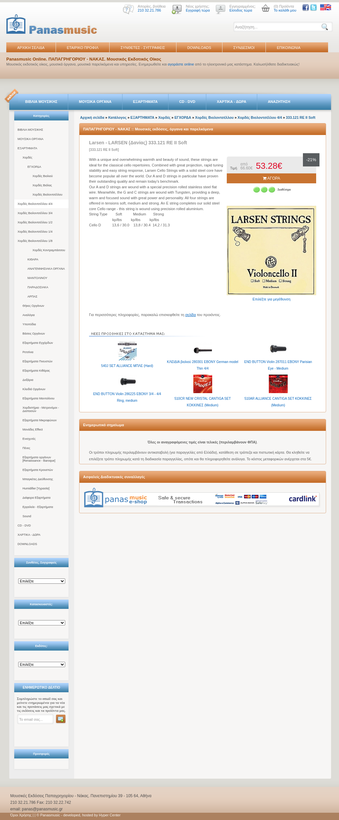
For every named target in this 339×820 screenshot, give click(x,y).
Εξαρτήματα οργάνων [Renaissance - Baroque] (39, 459)
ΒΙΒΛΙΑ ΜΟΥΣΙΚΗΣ (41, 102)
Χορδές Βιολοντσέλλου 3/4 (35, 213)
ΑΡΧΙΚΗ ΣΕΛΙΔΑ (31, 48)
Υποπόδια (29, 324)
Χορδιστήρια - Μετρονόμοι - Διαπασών (41, 409)
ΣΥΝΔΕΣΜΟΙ (244, 48)
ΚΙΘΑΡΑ (32, 259)
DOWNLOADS (199, 48)
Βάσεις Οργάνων (34, 333)
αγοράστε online (181, 64)
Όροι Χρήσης (20, 815)
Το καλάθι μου (285, 10)
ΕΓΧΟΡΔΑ (34, 166)
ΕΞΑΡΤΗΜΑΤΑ (145, 102)
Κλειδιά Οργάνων (34, 389)
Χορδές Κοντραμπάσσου (48, 250)
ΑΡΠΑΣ (32, 296)
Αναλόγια (29, 315)
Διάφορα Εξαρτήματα (36, 497)
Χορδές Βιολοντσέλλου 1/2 (35, 222)
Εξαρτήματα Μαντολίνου (38, 398)
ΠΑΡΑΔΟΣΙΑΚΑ (37, 287)
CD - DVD (187, 102)
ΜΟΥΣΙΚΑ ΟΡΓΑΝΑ (95, 102)
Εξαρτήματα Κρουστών (38, 470)
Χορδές (27, 157)
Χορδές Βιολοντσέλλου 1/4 (35, 231)
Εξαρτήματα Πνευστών (38, 361)
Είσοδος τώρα (240, 10)
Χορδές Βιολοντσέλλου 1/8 (35, 241)
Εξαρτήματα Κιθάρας (36, 370)
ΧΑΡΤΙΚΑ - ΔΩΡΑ (231, 102)
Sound (27, 516)
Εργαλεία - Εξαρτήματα (38, 507)
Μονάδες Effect (33, 429)
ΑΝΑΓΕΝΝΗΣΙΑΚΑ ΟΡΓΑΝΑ (46, 268)
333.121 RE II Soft (300, 117)
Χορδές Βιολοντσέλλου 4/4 (35, 203)
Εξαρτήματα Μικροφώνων (40, 420)
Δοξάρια (28, 380)
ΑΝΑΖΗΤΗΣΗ (279, 102)
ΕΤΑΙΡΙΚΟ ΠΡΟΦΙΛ (83, 48)
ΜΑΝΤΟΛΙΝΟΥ (37, 278)
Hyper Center (110, 815)
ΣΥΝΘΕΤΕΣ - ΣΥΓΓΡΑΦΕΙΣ (143, 48)
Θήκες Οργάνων (33, 305)
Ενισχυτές (29, 438)
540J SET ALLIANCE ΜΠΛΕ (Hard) (127, 366)
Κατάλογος (117, 117)
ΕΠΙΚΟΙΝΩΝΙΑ (288, 48)
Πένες (26, 448)
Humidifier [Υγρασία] (36, 488)
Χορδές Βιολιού (42, 176)
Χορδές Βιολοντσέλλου (47, 194)
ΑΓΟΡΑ (271, 178)
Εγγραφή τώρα (198, 10)
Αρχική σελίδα (92, 117)
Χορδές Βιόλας (42, 185)
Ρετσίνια (28, 352)
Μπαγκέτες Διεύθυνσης (38, 479)
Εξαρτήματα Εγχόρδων (38, 342)
